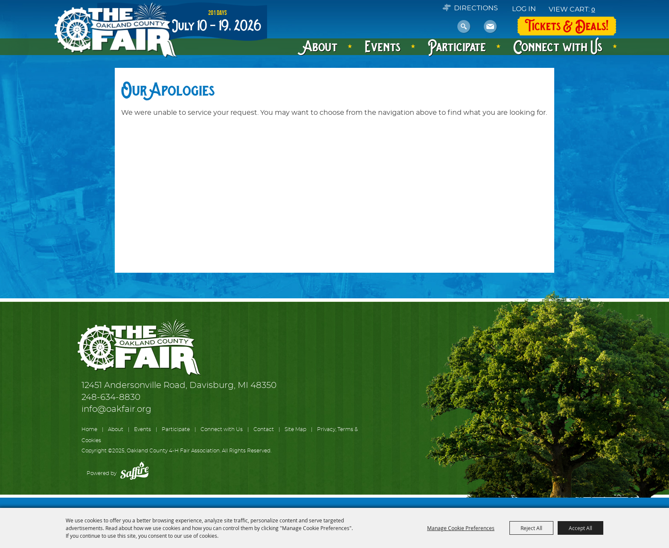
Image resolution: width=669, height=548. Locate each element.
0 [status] (593, 9)
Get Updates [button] (490, 27)
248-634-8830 (110, 397)
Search (464, 27)
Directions (476, 8)
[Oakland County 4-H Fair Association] (115, 30)
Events (383, 46)
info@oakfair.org (116, 409)
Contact (263, 429)
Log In (524, 9)
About (320, 46)
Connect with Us (557, 46)
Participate (457, 46)
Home (89, 429)
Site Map (295, 429)
